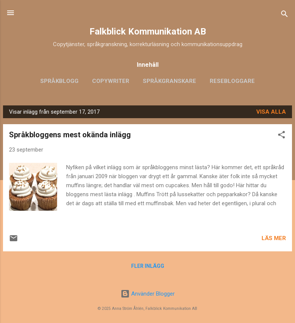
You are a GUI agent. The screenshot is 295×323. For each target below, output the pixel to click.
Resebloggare (232, 81)
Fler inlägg (147, 266)
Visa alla (271, 111)
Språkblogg (59, 81)
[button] (281, 136)
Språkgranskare (169, 81)
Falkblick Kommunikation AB (147, 31)
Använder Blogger (148, 293)
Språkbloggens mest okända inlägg (70, 134)
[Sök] (284, 15)
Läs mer (274, 238)
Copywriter (110, 81)
